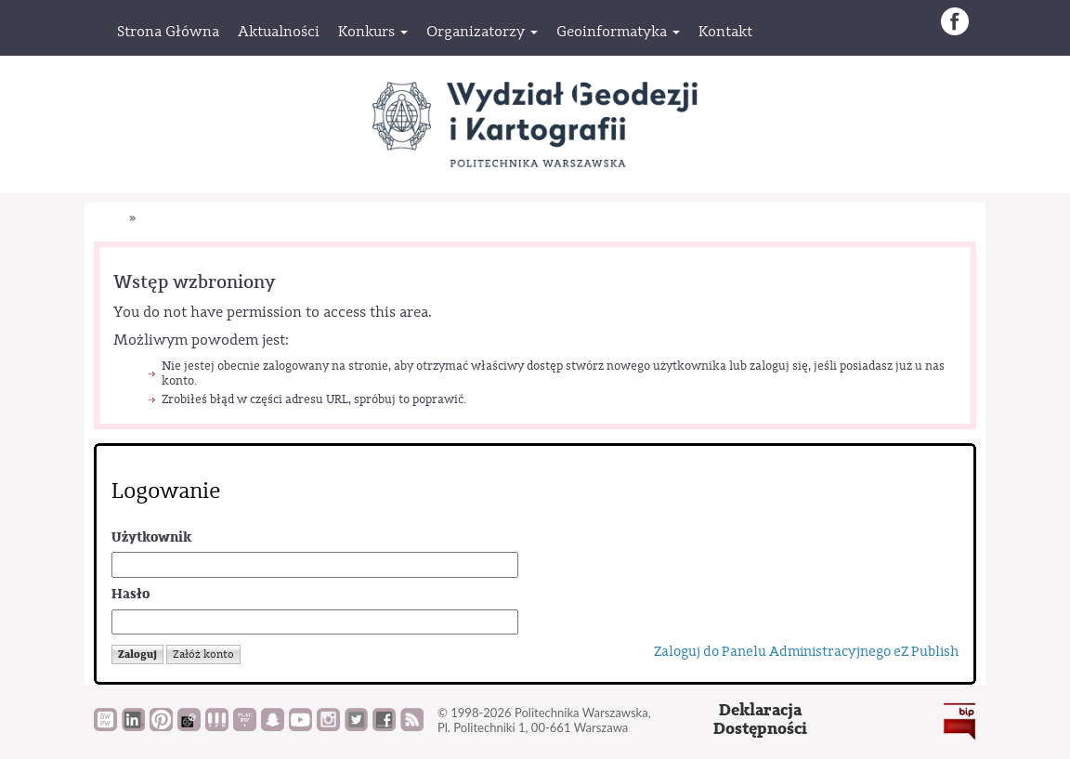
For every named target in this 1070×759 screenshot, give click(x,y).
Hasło (130, 594)
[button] (373, 31)
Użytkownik (151, 537)
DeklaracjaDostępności (760, 719)
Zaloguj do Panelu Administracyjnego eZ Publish (806, 652)
